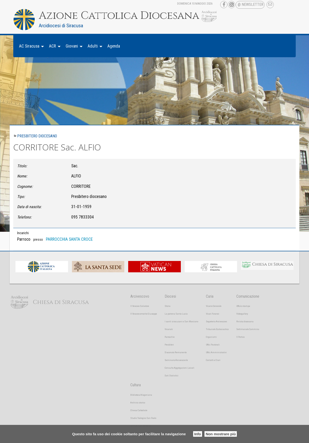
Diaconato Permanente (176, 352)
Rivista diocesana (244, 321)
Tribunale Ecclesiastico (217, 329)
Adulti (93, 46)
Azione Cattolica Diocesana (119, 16)
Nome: (22, 176)
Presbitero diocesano (37, 136)
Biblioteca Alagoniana (141, 395)
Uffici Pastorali (213, 344)
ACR (52, 46)
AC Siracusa (29, 46)
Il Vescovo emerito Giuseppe (143, 313)
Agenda (113, 46)
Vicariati (169, 329)
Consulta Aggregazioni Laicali (179, 367)
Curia (209, 296)
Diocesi (170, 296)
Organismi (211, 337)
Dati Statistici (171, 375)
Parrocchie (170, 337)
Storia (167, 306)
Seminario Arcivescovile (176, 360)
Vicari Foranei (212, 313)
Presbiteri (169, 344)
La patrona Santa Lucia (176, 313)
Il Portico (240, 337)
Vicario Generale (213, 306)
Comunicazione (247, 296)
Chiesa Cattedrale (138, 410)
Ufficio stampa (243, 306)
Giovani (72, 46)
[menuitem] (30, 46)
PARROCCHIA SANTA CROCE (69, 239)
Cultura (135, 385)
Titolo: (22, 166)
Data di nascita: (29, 206)
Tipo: (21, 196)
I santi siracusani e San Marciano (181, 321)
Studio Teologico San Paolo (143, 418)
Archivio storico (137, 402)
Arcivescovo (139, 296)
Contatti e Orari (213, 360)
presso (38, 239)
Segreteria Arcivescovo (216, 321)
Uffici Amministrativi (216, 352)
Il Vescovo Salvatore (139, 306)
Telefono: (24, 217)
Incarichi (23, 233)
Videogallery (242, 313)
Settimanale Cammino (247, 329)
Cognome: (25, 186)
